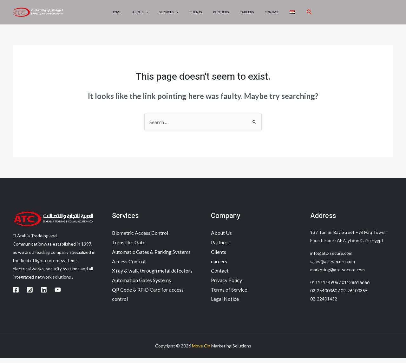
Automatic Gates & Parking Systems (151, 257)
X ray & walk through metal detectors (152, 275)
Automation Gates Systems (141, 285)
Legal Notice (225, 303)
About (144, 14)
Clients (197, 14)
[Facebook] (16, 294)
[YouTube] (58, 294)
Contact (268, 14)
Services (171, 14)
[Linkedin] (44, 294)
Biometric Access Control (140, 237)
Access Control (128, 266)
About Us (221, 237)
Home (122, 14)
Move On (201, 350)
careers (245, 14)
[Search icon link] (303, 15)
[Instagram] (30, 294)
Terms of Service (229, 294)
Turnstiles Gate (128, 247)
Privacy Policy (226, 285)
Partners (220, 14)
